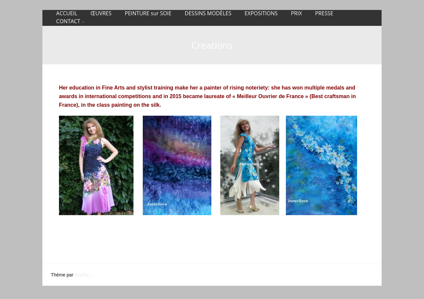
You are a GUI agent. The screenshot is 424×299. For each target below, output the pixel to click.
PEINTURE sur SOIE (148, 13)
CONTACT (70, 21)
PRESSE (324, 13)
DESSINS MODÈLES (208, 13)
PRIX (296, 13)
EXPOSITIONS (261, 13)
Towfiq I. (83, 274)
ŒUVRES (101, 13)
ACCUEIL (67, 13)
